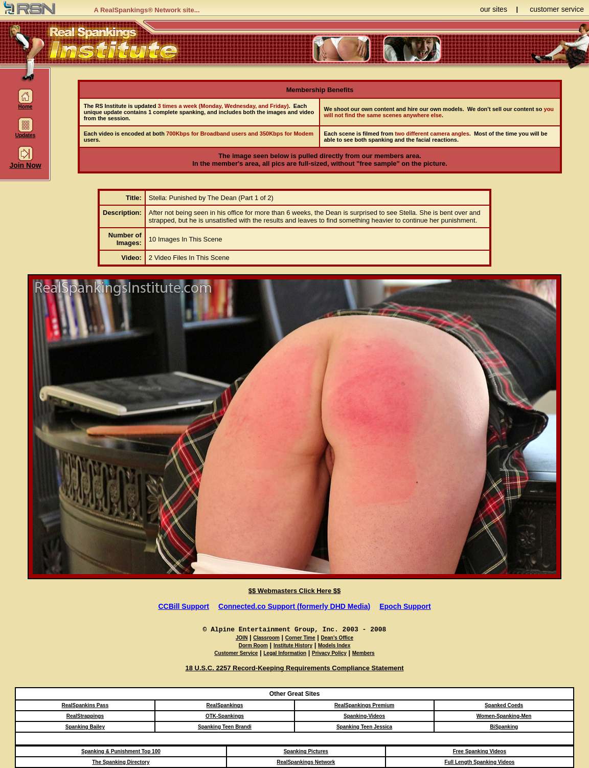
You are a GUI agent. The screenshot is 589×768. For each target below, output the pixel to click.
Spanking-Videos (364, 716)
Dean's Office (337, 638)
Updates (25, 133)
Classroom (266, 638)
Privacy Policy (329, 653)
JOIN (241, 638)
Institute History (293, 645)
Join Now (25, 162)
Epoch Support (405, 606)
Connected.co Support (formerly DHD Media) (294, 606)
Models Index (334, 645)
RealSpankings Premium (364, 705)
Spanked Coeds (504, 705)
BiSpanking (504, 727)
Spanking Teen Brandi (225, 727)
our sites (493, 9)
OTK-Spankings (225, 716)
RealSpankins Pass (84, 705)
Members (363, 653)
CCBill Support (183, 606)
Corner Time (300, 638)
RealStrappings (85, 716)
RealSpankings (225, 705)
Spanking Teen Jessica (364, 727)
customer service (557, 9)
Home (25, 104)
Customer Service (236, 653)
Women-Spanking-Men (504, 716)
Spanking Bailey (85, 727)
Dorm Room (253, 645)
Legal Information (284, 653)
